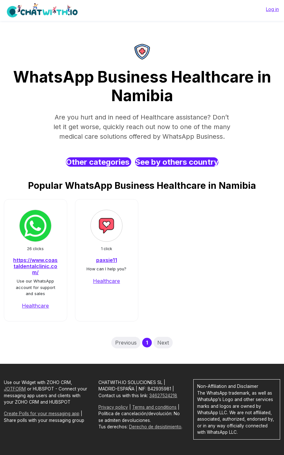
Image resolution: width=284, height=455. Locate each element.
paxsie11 (106, 260)
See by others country (176, 162)
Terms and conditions (154, 407)
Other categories (98, 162)
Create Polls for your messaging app (41, 413)
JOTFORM (15, 388)
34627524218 (163, 395)
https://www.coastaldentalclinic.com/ (35, 266)
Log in (272, 9)
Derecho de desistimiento (155, 426)
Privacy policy (113, 407)
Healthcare (35, 305)
